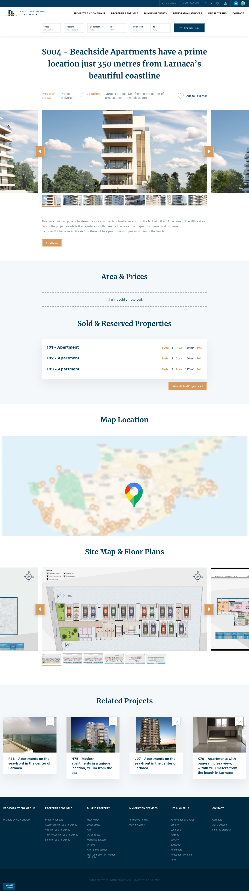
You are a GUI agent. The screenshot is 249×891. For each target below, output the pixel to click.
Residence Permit (138, 819)
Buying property (155, 13)
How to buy (93, 819)
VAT (89, 829)
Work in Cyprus (137, 824)
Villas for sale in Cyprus (57, 829)
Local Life (175, 829)
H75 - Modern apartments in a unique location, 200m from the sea (92, 766)
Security (174, 839)
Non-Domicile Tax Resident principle (101, 856)
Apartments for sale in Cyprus (61, 824)
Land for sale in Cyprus (57, 839)
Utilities (91, 844)
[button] (40, 151)
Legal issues (93, 824)
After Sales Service (97, 849)
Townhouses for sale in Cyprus (61, 834)
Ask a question (169, 3)
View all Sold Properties (186, 386)
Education (175, 844)
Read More (52, 243)
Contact (238, 13)
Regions (174, 834)
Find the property (221, 829)
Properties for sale (124, 13)
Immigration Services (187, 13)
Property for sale (54, 819)
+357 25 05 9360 (190, 3)
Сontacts (217, 819)
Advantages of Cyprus (182, 819)
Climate (174, 824)
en (206, 3)
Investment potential (181, 854)
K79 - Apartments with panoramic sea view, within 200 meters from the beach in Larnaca (217, 766)
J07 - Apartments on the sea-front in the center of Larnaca (155, 763)
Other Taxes (93, 834)
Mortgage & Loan (96, 839)
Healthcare (176, 849)
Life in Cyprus (217, 13)
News (173, 859)
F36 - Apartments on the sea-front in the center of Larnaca (29, 763)
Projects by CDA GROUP (89, 13)
